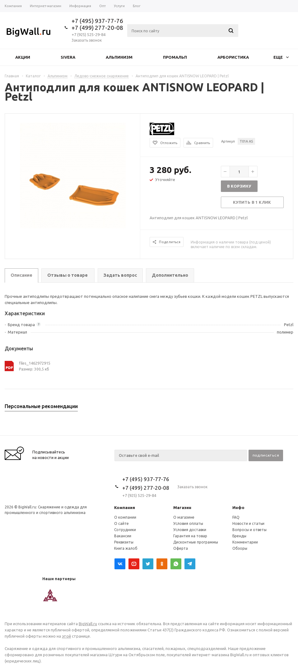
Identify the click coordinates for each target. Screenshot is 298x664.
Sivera (68, 57)
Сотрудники (125, 530)
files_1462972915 (34, 363)
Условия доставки (189, 530)
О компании (125, 517)
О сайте (121, 523)
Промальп (175, 57)
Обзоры (239, 548)
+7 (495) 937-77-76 (97, 20)
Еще (281, 57)
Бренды (239, 536)
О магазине (183, 517)
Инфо (238, 507)
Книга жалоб (125, 548)
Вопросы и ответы (249, 530)
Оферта (180, 548)
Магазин (182, 507)
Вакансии (122, 536)
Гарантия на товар (190, 536)
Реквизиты (123, 542)
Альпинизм (119, 57)
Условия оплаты (188, 523)
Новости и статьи (248, 523)
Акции (22, 57)
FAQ (236, 517)
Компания (124, 507)
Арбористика (233, 57)
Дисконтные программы (195, 542)
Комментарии (245, 542)
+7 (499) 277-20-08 (97, 27)
